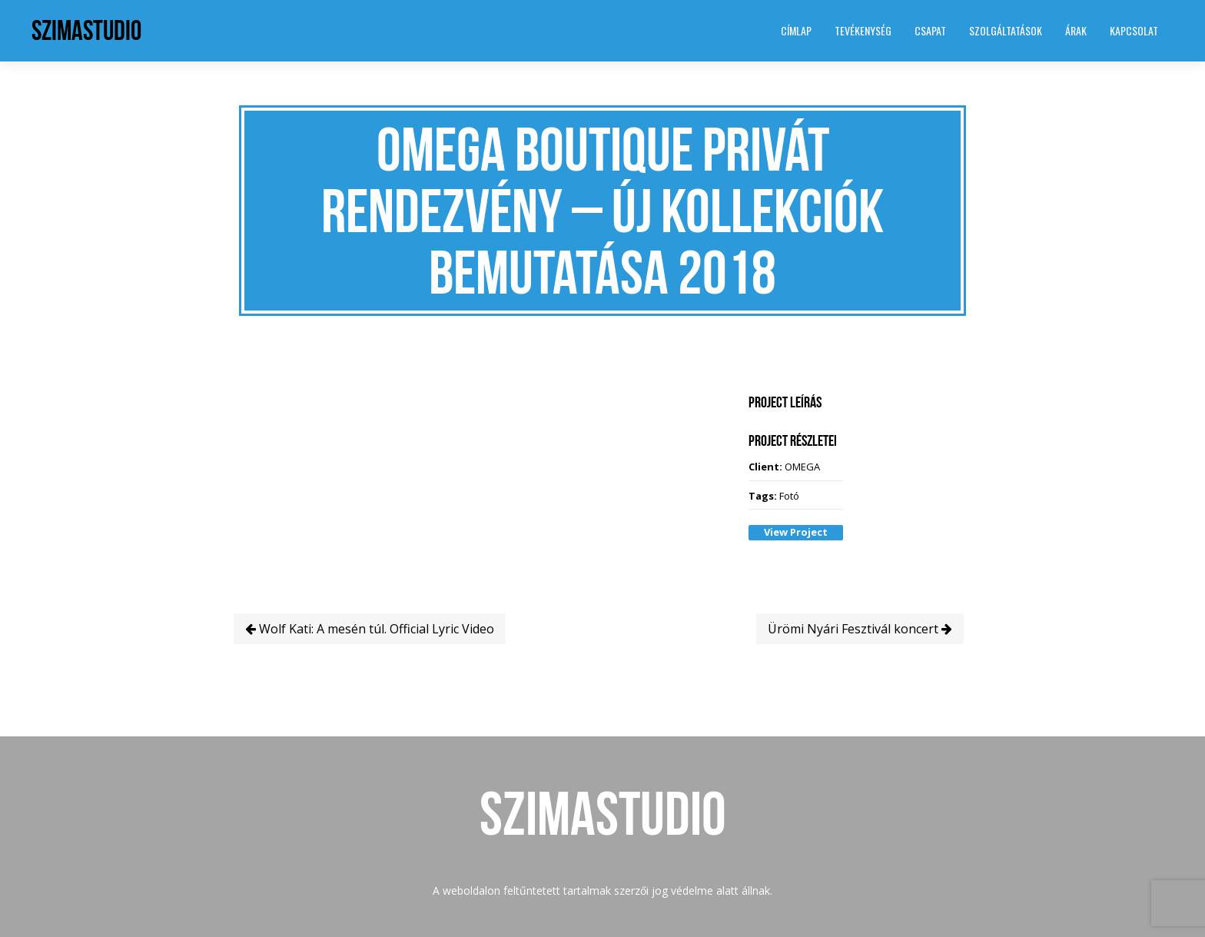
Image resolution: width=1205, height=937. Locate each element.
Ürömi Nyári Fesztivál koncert (860, 628)
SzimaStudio (86, 30)
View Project (796, 532)
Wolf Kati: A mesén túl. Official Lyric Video (369, 628)
